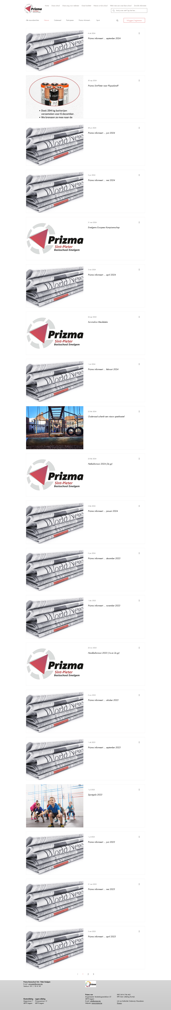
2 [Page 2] (88, 974)
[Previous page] (77, 974)
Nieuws (46, 20)
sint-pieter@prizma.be (35, 984)
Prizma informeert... (85, 20)
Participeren (70, 20)
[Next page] (93, 974)
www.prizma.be (97, 1003)
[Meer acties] (139, 33)
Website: (88, 1003)
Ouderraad (57, 20)
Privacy (119, 1003)
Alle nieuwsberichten (32, 20)
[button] (117, 20)
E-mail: (87, 1001)
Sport (98, 20)
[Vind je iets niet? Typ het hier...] (129, 10)
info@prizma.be (95, 1001)
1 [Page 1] (82, 974)
